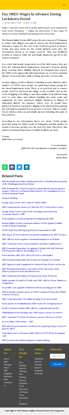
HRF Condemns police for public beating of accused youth (29, 299)
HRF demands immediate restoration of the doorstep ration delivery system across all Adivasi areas (30, 270)
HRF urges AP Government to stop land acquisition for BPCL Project (34, 234)
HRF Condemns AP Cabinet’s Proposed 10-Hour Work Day (29, 276)
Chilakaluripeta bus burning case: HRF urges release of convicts (32, 312)
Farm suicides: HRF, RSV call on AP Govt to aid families (27, 255)
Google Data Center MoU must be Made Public (24, 202)
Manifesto (8, 376)
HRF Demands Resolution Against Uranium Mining (26, 340)
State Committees (8, 382)
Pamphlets (39, 359)
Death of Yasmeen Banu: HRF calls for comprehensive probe (30, 308)
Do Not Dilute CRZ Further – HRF (17, 321)
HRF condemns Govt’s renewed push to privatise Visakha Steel (31, 244)
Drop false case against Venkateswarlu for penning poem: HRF (31, 287)
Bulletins (39, 373)
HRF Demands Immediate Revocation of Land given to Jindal (31, 260)
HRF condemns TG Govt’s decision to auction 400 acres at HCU (32, 317)
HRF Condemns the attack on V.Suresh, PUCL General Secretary (32, 207)
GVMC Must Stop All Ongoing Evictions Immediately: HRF (29, 230)
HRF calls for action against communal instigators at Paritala (30, 239)
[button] (5, 167)
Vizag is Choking (9, 198)
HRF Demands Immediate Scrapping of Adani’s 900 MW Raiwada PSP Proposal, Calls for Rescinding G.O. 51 (32, 249)
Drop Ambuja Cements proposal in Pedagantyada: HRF (28, 218)
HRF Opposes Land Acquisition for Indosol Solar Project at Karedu (33, 264)
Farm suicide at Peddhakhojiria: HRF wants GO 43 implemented (32, 303)
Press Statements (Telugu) (23, 389)
